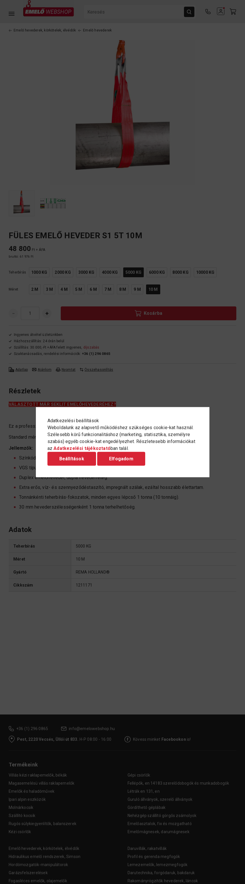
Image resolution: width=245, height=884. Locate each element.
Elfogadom (121, 458)
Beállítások (71, 458)
